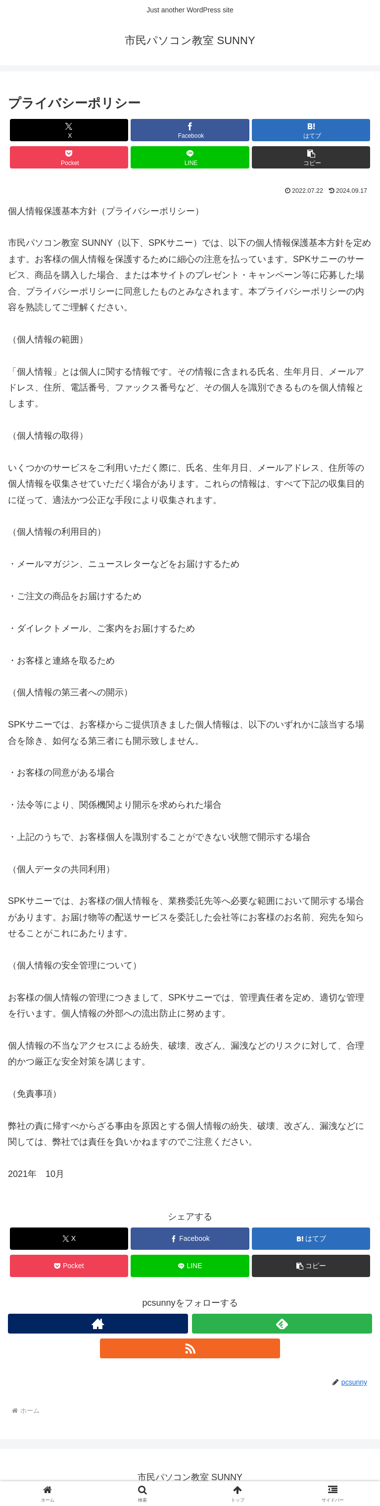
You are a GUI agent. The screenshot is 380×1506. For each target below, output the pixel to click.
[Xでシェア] (69, 130)
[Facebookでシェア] (190, 130)
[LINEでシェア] (190, 157)
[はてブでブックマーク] (311, 130)
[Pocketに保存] (69, 157)
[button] (311, 157)
